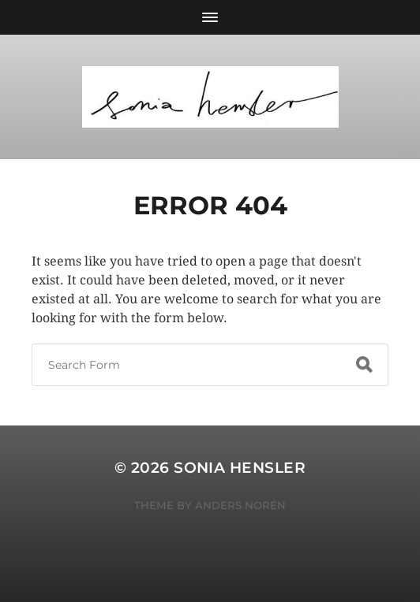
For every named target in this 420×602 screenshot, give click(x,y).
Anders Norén (240, 505)
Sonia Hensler (240, 468)
